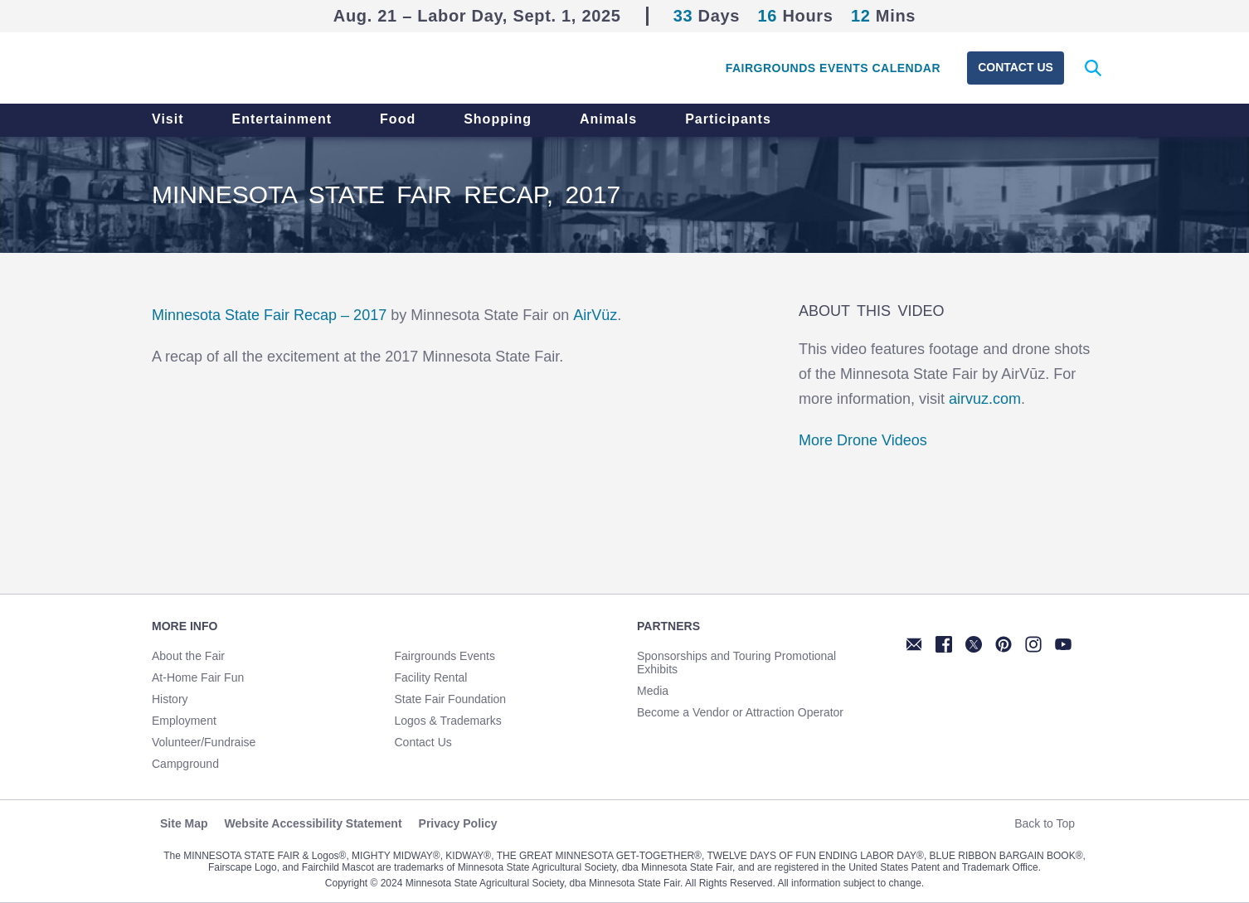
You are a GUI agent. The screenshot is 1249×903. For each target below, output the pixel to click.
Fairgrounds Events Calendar (833, 68)
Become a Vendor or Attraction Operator (740, 712)
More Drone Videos (863, 440)
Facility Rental (431, 677)
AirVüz (595, 315)
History (170, 699)
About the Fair (188, 656)
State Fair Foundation (451, 699)
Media (652, 690)
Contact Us (1015, 67)
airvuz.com (985, 399)
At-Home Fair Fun (198, 677)
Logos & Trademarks (448, 720)
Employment (184, 720)
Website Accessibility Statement (313, 823)
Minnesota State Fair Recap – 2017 (269, 315)
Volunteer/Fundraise (203, 742)
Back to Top (1051, 823)
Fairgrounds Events (445, 656)
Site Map (184, 823)
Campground (185, 763)
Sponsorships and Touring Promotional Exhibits (736, 662)
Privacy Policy (458, 823)
